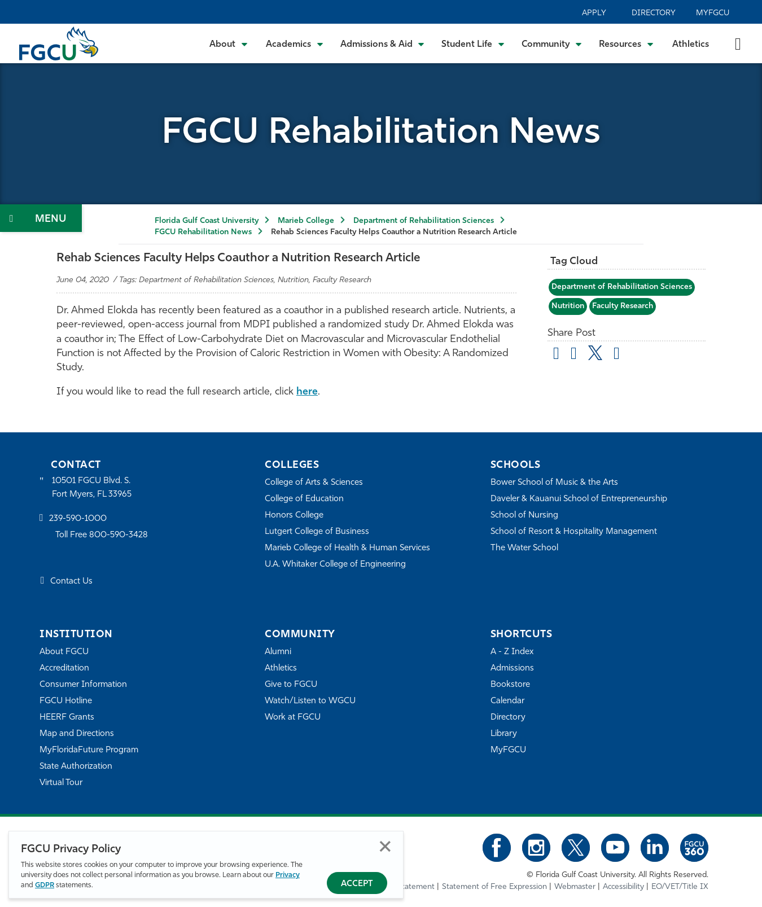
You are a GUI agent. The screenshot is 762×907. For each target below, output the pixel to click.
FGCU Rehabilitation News (203, 232)
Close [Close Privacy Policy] (385, 846)
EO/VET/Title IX (679, 887)
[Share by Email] (556, 355)
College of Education (304, 499)
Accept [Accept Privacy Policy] (357, 884)
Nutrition (567, 306)
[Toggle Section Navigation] (41, 218)
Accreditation (64, 668)
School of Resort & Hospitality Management (574, 532)
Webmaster (574, 887)
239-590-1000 (78, 519)
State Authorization (76, 767)
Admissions (512, 668)
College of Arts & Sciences (314, 483)
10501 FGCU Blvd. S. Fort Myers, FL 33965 (92, 488)
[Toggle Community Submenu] (552, 43)
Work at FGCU (293, 717)
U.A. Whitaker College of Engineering (335, 564)
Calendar (507, 701)
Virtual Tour (61, 783)
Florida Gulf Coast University (207, 221)
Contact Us (71, 581)
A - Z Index (512, 652)
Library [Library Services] (504, 734)
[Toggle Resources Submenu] (626, 43)
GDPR (44, 885)
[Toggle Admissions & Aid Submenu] (382, 43)
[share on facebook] (574, 355)
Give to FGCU (291, 685)
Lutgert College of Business (317, 532)
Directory (654, 13)
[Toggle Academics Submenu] (294, 43)
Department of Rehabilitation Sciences (423, 221)
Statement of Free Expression (494, 887)
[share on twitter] (595, 352)
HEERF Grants (67, 717)
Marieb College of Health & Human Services (347, 548)
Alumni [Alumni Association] (278, 652)
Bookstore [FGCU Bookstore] (510, 685)
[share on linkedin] (617, 355)
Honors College (294, 515)
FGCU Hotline (66, 701)
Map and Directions (77, 734)
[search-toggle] (738, 43)
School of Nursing (524, 515)
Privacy (287, 875)
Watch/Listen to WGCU (310, 701)
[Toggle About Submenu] (229, 43)
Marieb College (306, 221)
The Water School (524, 548)
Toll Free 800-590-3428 (101, 535)
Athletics (690, 44)
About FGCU (64, 652)
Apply (594, 13)
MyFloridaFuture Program (89, 750)
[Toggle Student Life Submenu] (473, 43)
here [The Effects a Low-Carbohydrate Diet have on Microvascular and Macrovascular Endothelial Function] (307, 392)
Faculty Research (622, 306)
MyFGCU (712, 13)
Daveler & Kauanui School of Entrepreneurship (579, 499)
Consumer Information (83, 685)
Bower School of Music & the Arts (554, 483)
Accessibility (623, 887)
